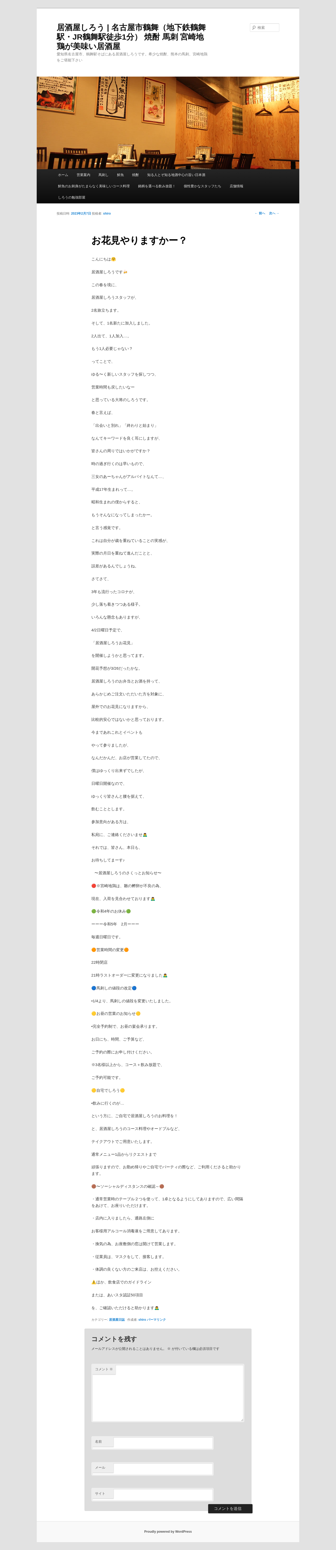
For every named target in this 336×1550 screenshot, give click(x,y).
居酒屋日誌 (117, 1320)
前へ (260, 213)
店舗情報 (236, 186)
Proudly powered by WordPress (168, 1531)
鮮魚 (120, 175)
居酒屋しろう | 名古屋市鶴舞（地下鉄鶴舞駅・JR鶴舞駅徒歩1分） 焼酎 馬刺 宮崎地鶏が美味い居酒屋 (131, 37)
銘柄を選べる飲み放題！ (157, 186)
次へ (274, 213)
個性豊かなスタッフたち (202, 186)
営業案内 (83, 175)
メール (100, 1467)
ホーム (63, 175)
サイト (100, 1493)
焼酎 (135, 175)
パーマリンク (156, 1320)
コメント (104, 1369)
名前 (98, 1442)
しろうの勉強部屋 (71, 197)
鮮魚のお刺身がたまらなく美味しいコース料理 (94, 186)
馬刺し (103, 175)
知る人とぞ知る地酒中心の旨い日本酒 (176, 175)
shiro (107, 213)
